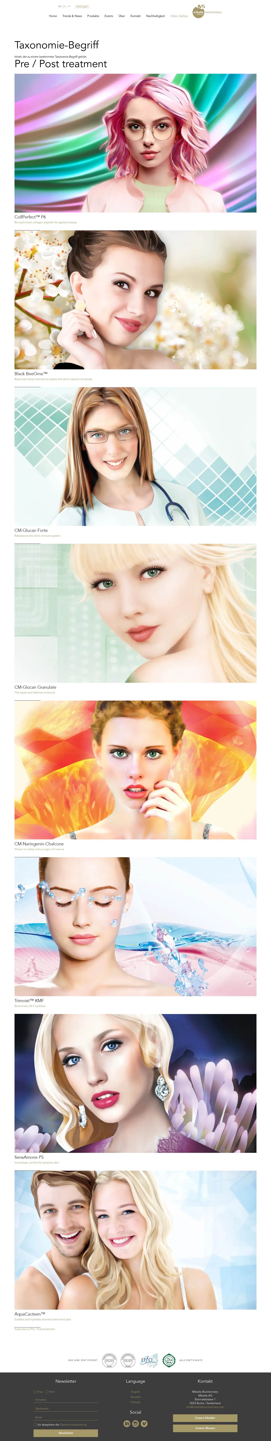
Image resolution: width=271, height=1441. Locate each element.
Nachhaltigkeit (155, 16)
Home (53, 16)
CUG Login (82, 7)
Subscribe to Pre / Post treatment (35, 1329)
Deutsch (135, 1397)
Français (135, 1402)
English (135, 1392)
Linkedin (126, 1423)
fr (69, 7)
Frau (40, 1392)
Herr (52, 1392)
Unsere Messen (205, 1428)
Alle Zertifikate (191, 1360)
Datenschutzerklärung (73, 1425)
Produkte (93, 16)
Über (122, 16)
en (64, 7)
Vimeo (144, 1423)
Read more (135, 152)
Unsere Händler (205, 1418)
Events (109, 16)
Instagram (135, 1423)
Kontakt (135, 16)
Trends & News (72, 16)
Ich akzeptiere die (62, 1425)
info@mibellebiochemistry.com (205, 1407)
